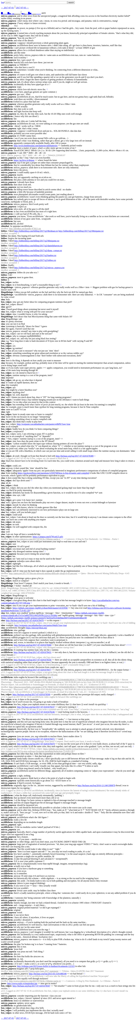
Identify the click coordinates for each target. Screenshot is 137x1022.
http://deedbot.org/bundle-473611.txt (25, 228)
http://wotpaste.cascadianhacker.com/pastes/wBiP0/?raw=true (43, 424)
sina (3, 299)
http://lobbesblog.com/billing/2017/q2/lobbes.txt (35, 260)
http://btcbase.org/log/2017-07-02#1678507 (31, 986)
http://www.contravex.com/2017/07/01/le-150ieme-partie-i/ (34, 539)
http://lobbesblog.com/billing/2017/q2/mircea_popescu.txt (39, 267)
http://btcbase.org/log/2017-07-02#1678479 (36, 744)
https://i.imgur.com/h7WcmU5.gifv (48, 536)
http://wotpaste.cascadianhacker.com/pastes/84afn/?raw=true (40, 625)
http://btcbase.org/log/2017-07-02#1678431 (32, 652)
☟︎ (20, 31)
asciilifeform (7, 40)
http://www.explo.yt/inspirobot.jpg (22, 983)
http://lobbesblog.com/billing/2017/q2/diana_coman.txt (38, 250)
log (2, 2)
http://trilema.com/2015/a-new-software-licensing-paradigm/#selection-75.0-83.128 (37, 751)
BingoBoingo (7, 287)
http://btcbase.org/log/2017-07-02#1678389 (75, 456)
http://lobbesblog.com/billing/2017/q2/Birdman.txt (36, 231)
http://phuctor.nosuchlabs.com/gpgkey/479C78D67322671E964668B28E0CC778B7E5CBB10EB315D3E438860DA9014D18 (64, 680)
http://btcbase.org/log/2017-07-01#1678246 (36, 712)
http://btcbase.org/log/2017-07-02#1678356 (32, 660)
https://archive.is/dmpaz (24, 160)
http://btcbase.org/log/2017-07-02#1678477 (32, 670)
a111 (3, 458)
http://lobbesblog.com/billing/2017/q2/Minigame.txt (81, 231)
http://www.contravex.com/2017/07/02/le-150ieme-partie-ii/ (35, 981)
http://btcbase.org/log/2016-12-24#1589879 (96, 785)
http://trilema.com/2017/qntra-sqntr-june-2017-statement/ (34, 971)
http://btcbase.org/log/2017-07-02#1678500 (31, 694)
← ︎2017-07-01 (7, 8)
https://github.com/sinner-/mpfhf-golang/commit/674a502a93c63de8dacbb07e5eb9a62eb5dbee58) (44, 618)
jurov (3, 983)
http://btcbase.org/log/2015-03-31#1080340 (48, 974)
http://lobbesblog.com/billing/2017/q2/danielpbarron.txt (38, 245)
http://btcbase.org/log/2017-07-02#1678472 (36, 739)
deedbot (4, 228)
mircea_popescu (8, 16)
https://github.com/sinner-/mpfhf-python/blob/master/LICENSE (40, 608)
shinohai (5, 26)
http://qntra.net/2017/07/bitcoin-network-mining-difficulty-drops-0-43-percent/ (43, 573)
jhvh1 (3, 155)
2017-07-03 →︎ (22, 8)
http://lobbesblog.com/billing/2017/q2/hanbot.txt (35, 255)
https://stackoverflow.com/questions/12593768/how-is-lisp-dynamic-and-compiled (53, 473)
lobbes (4, 231)
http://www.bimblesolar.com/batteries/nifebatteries (35, 145)
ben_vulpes (6, 282)
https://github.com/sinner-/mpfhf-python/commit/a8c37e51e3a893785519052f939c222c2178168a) (52, 614)
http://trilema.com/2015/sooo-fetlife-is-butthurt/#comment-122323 (46, 966)
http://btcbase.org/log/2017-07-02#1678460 (32, 645)
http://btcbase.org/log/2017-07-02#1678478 (25, 620)
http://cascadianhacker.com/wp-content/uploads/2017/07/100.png (29, 675)
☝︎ (94, 456)
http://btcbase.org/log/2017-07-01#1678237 (36, 707)
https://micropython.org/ (36, 628)
